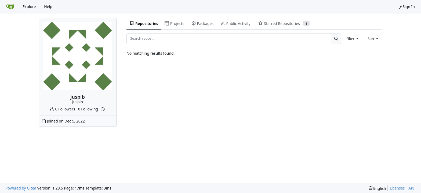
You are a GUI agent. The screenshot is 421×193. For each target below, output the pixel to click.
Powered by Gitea (20, 188)
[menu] (377, 188)
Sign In (406, 6)
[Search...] (336, 39)
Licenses (397, 188)
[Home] (10, 7)
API (411, 188)
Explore (29, 6)
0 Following (88, 109)
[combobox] (352, 39)
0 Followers (62, 109)
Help (48, 6)
